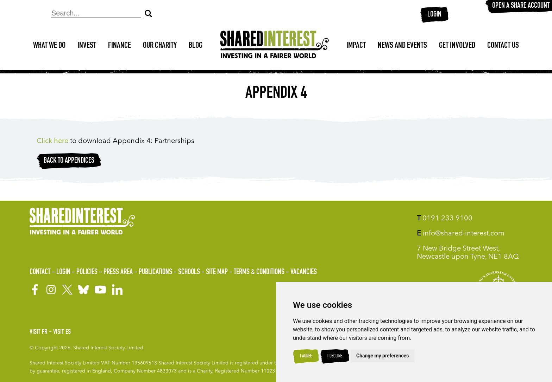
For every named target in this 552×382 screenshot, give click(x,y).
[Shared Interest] (274, 46)
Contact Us (503, 46)
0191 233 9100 (444, 218)
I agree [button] (306, 356)
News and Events (402, 46)
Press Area (118, 272)
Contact (40, 272)
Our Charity (160, 46)
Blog (195, 46)
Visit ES (62, 332)
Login (434, 15)
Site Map (217, 272)
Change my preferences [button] (382, 355)
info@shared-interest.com (460, 233)
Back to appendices (69, 161)
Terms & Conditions (259, 272)
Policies (87, 272)
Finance (119, 46)
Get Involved (457, 46)
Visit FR (39, 332)
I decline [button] (334, 356)
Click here (53, 141)
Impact (356, 46)
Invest (86, 46)
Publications (155, 272)
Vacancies (303, 272)
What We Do (49, 46)
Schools (189, 272)
